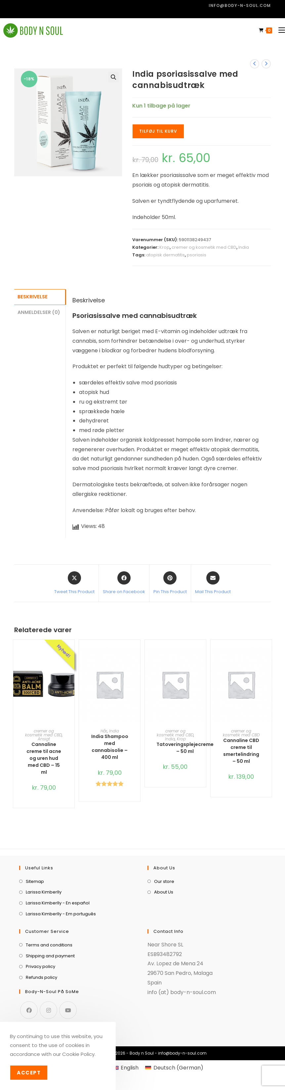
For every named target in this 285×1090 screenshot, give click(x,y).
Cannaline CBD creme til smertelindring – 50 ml (241, 750)
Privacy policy (40, 966)
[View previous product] (254, 63)
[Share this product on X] (74, 583)
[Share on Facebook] (124, 583)
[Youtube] (68, 1010)
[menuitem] (125, 1067)
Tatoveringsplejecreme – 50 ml (185, 748)
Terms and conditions (49, 945)
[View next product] (266, 63)
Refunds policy (41, 977)
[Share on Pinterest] (170, 583)
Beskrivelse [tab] (33, 296)
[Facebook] (29, 1010)
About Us (163, 892)
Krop (164, 247)
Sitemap (35, 881)
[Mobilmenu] (279, 30)
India (243, 247)
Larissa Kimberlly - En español (58, 903)
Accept (29, 1072)
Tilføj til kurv (158, 131)
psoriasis (196, 255)
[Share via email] (213, 583)
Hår (104, 731)
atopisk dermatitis (165, 255)
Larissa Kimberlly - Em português (61, 914)
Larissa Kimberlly (43, 892)
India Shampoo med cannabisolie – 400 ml (109, 747)
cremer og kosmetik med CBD (204, 247)
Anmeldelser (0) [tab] (39, 311)
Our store (164, 881)
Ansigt (44, 739)
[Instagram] (48, 1010)
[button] (113, 77)
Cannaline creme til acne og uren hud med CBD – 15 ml (43, 758)
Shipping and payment (50, 956)
